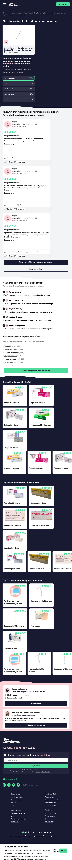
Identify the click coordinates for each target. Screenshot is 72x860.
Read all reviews (36, 269)
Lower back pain (10, 362)
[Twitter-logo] (13, 785)
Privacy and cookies (52, 800)
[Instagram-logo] (9, 785)
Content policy (50, 805)
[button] (36, 336)
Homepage (6, 13)
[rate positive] (5, 162)
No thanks (55, 850)
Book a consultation (36, 725)
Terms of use (50, 797)
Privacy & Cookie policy (43, 772)
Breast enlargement (12, 359)
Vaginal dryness (10, 356)
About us (14, 816)
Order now (36, 703)
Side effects (28, 13)
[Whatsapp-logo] (4, 785)
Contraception (17, 797)
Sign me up (36, 766)
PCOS (13, 803)
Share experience (18, 813)
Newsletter (49, 822)
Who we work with (18, 819)
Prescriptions (50, 816)
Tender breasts (10, 346)
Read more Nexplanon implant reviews (36, 262)
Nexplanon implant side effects (44, 13)
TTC (13, 805)
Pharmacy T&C (50, 803)
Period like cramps (11, 349)
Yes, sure (63, 850)
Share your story (63, 4)
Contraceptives (17, 13)
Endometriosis (16, 800)
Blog (46, 819)
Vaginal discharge (11, 352)
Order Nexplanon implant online (36, 370)
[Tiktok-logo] (18, 785)
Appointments (50, 813)
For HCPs (15, 822)
